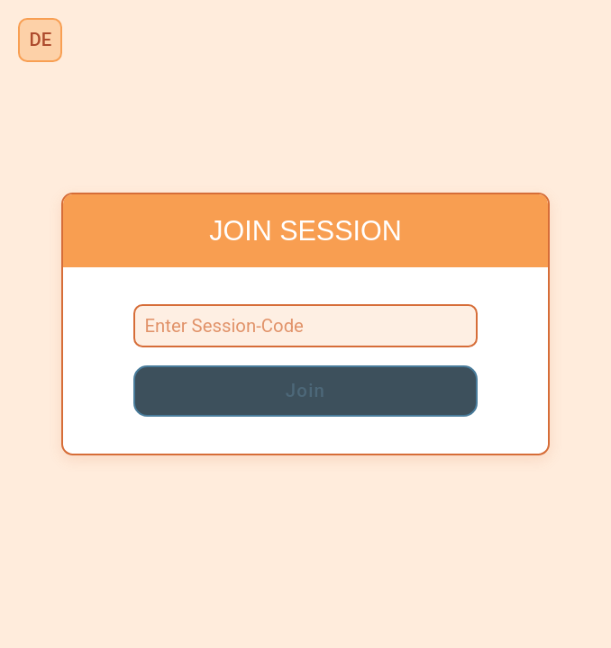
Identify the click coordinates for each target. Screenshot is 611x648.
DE (40, 39)
